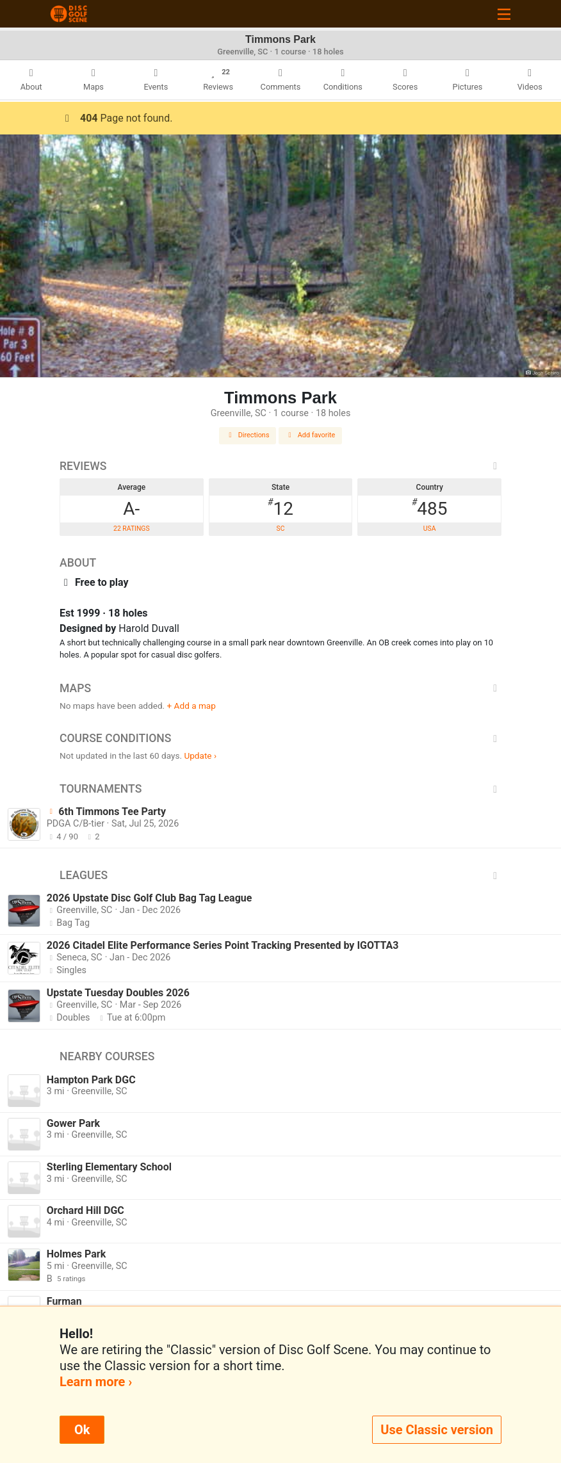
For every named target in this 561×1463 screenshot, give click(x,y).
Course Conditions (280, 738)
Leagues (280, 875)
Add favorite (311, 435)
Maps (280, 688)
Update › (200, 755)
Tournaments (280, 788)
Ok (82, 1429)
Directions (248, 435)
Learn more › (96, 1381)
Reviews (280, 466)
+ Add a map (191, 705)
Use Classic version (436, 1429)
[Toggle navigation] (504, 14)
